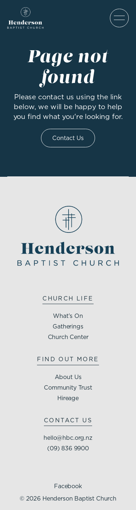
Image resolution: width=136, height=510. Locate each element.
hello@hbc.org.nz (68, 438)
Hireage (68, 398)
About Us (68, 377)
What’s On (68, 316)
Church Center (68, 337)
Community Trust (68, 387)
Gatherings (68, 326)
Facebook (68, 486)
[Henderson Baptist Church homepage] (25, 18)
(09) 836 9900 (68, 448)
